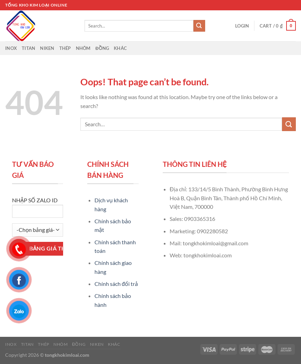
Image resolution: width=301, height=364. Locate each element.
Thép (65, 48)
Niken (47, 48)
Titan (28, 48)
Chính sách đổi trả (116, 283)
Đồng (102, 48)
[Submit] (199, 26)
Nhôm (83, 48)
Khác (120, 48)
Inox (11, 48)
